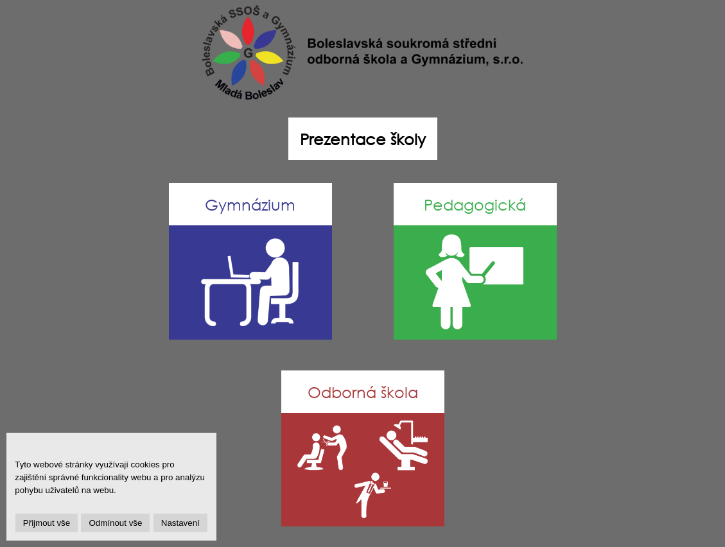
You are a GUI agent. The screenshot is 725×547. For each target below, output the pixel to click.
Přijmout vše (46, 523)
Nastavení (180, 523)
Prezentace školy (363, 138)
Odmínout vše (115, 523)
